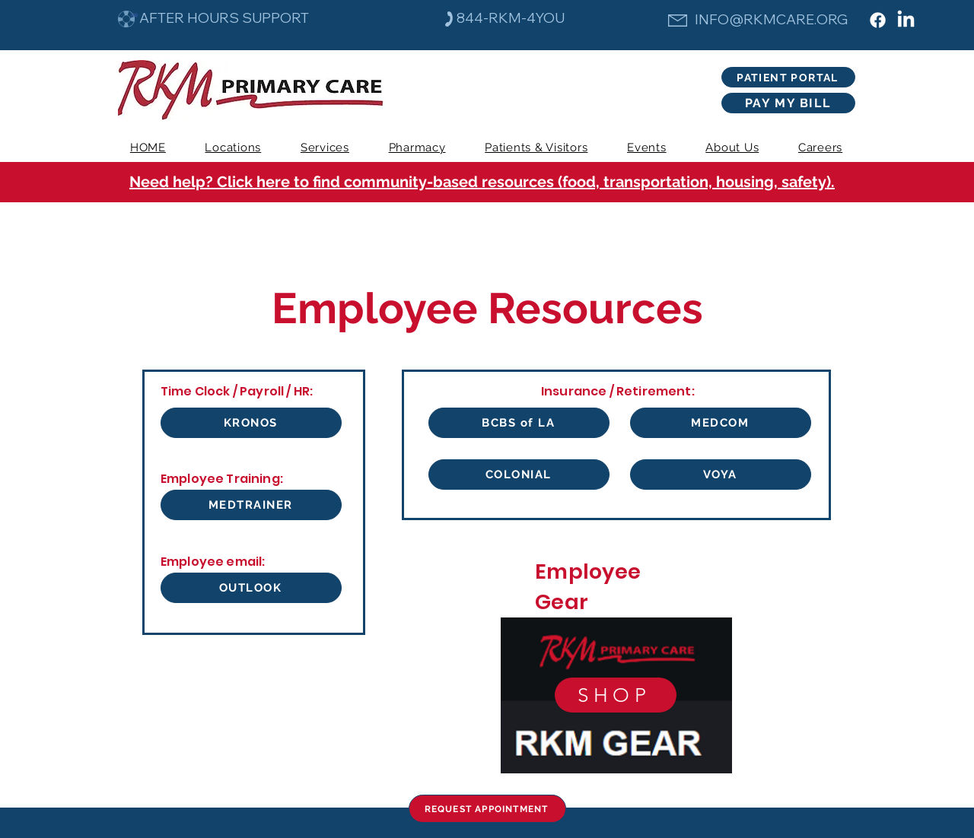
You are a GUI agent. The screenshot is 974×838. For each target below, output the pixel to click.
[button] (325, 147)
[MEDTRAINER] (251, 505)
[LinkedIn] (906, 20)
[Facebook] (877, 20)
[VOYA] (720, 474)
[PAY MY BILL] (788, 103)
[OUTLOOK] (251, 588)
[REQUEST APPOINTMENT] (487, 809)
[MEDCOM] (720, 423)
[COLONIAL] (519, 474)
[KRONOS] (251, 423)
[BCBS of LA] (519, 423)
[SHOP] (615, 695)
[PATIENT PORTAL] (788, 77)
